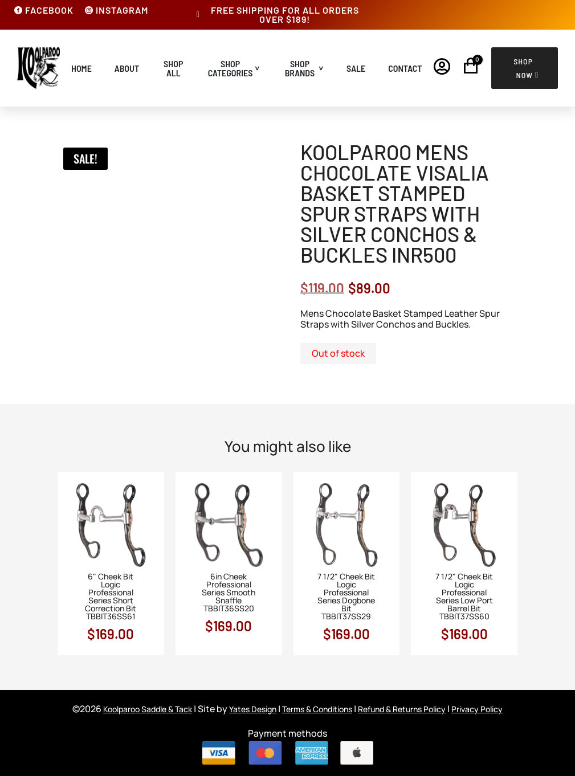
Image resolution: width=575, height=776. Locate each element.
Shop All (173, 68)
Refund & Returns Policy (402, 709)
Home (81, 68)
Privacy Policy (477, 709)
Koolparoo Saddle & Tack (147, 709)
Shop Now (523, 68)
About (127, 68)
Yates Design (252, 709)
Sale (355, 68)
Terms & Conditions (317, 709)
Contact (405, 68)
